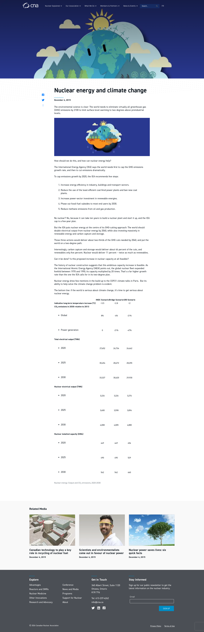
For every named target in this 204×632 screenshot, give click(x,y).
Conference (67, 585)
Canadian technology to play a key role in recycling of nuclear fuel (50, 551)
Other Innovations (38, 598)
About (65, 602)
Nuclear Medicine (37, 593)
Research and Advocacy (41, 602)
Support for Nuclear (72, 598)
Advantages (35, 585)
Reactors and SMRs (39, 589)
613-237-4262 (102, 598)
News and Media (70, 589)
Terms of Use (169, 626)
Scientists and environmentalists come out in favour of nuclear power (101, 551)
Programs (67, 593)
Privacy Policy (155, 626)
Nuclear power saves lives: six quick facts (147, 551)
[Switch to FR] (162, 6)
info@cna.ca (97, 602)
